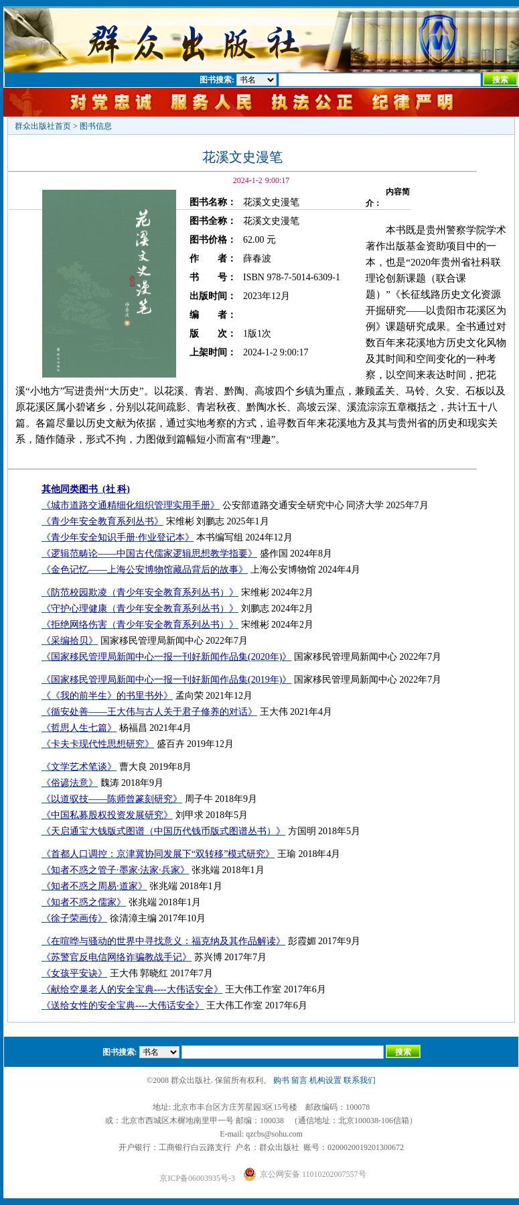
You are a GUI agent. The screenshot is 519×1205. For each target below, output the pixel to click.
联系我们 (360, 1080)
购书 (281, 1080)
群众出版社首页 (43, 126)
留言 (299, 1080)
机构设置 (325, 1080)
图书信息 (96, 126)
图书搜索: (217, 79)
